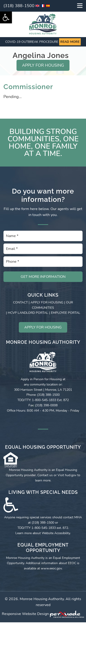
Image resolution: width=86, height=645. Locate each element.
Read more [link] (70, 42)
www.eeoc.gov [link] (51, 568)
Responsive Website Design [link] (25, 613)
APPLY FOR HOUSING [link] (43, 65)
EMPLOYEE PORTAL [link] (65, 313)
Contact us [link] (45, 475)
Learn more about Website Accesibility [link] (42, 533)
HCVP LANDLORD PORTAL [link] (28, 313)
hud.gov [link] (70, 475)
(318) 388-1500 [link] (18, 5)
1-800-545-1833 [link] (43, 528)
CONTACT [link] (20, 302)
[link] (6, 17)
